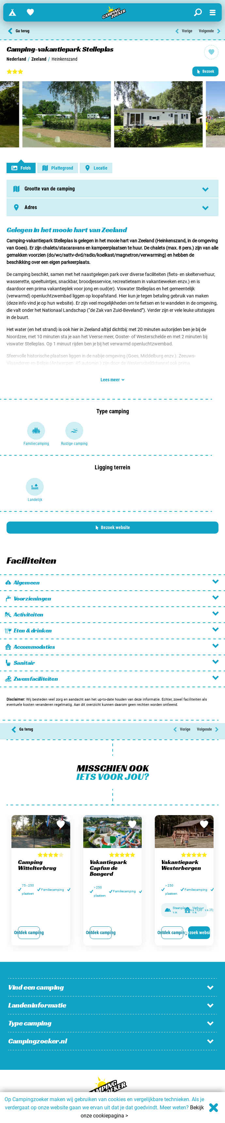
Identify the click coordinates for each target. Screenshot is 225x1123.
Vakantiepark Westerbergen (181, 865)
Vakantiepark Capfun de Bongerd (108, 867)
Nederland (16, 59)
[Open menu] (212, 12)
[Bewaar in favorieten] (61, 824)
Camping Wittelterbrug (37, 865)
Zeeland (38, 59)
